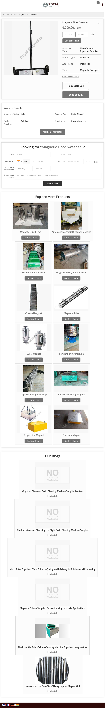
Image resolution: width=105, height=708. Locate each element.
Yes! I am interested (52, 131)
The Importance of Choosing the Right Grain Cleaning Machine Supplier (53, 530)
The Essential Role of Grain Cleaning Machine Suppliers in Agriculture (52, 647)
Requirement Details (9, 176)
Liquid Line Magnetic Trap (34, 394)
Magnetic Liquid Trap (30, 232)
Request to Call (76, 85)
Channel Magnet (33, 313)
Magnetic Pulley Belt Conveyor (71, 272)
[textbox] (81, 34)
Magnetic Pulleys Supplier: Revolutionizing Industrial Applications (52, 608)
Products (13, 14)
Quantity (61, 161)
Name (11, 154)
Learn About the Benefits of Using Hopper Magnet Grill (52, 686)
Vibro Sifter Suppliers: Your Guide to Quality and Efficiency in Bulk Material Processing (52, 569)
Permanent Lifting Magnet (71, 394)
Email (63, 154)
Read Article (52, 496)
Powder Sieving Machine (71, 354)
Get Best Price (72, 40)
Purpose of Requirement (9, 168)
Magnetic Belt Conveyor (34, 272)
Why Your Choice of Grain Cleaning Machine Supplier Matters (52, 491)
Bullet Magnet (34, 354)
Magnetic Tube (71, 313)
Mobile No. (9, 161)
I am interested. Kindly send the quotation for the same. (58, 176)
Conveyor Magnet (71, 435)
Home (5, 14)
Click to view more (70, 76)
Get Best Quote (30, 237)
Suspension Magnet (34, 435)
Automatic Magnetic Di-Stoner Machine (71, 232)
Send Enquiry (76, 94)
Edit (92, 34)
